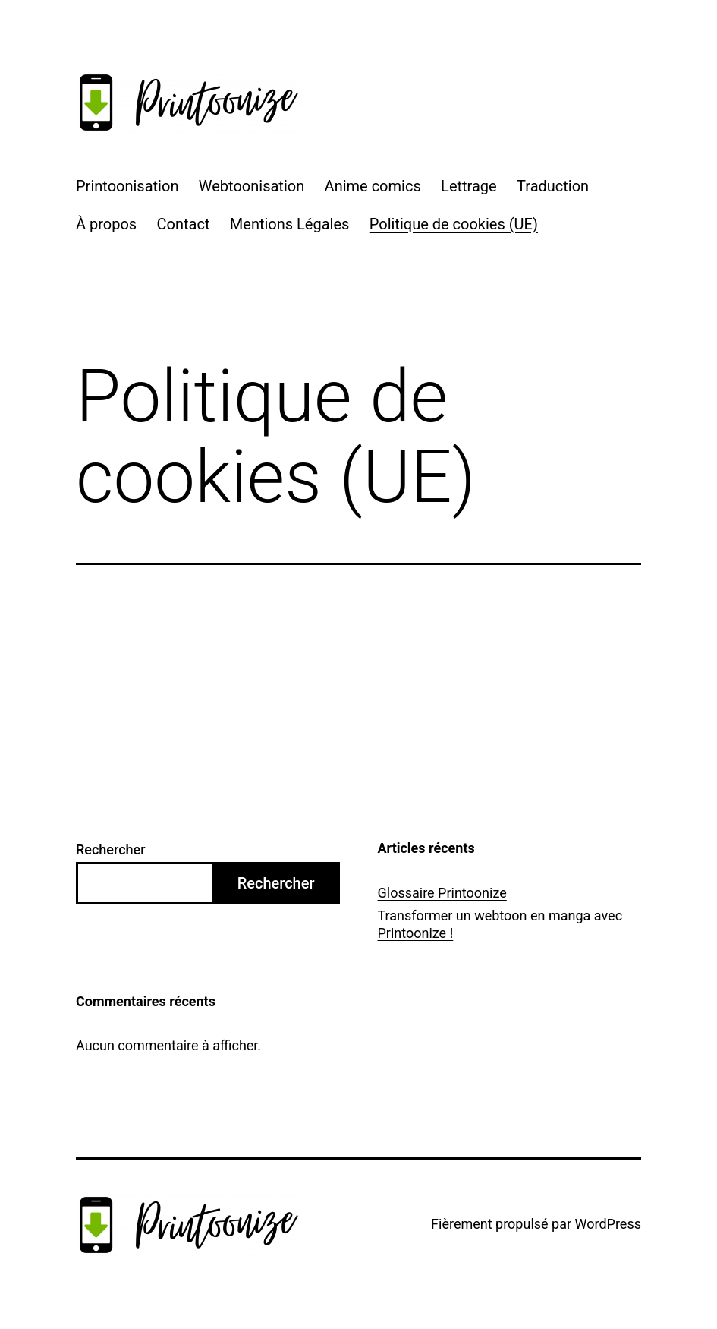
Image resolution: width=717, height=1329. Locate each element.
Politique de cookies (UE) (454, 224)
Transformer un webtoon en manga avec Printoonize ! (500, 924)
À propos (106, 224)
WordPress (608, 1224)
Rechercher (111, 849)
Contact (183, 224)
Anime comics (373, 186)
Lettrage (469, 186)
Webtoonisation (251, 186)
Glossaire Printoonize (442, 893)
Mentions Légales (290, 224)
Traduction (553, 186)
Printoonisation (127, 186)
